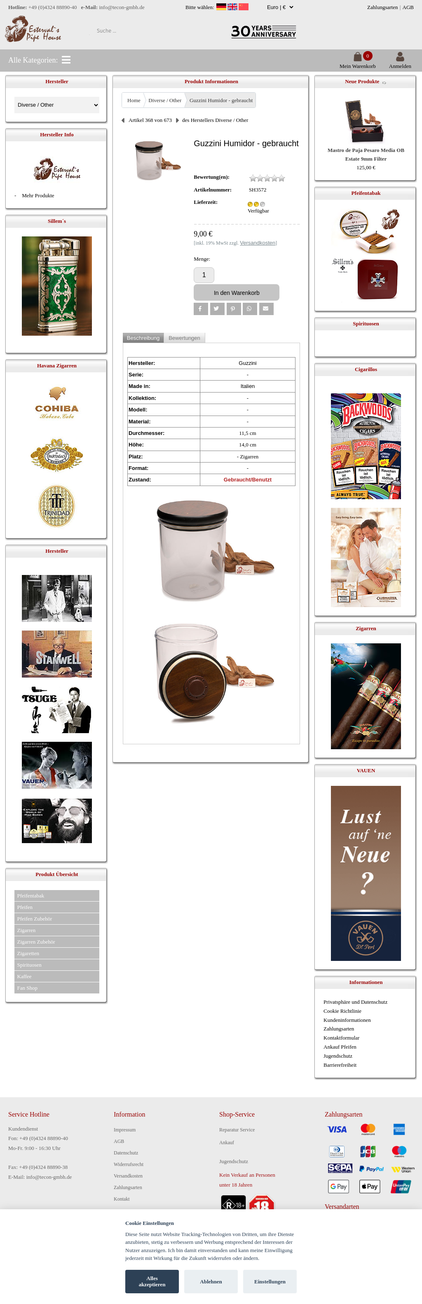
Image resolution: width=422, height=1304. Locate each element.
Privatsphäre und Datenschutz (355, 1002)
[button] (201, 309)
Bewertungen (184, 338)
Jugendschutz (338, 1056)
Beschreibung (143, 338)
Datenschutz (126, 1153)
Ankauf (226, 1142)
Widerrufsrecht (128, 1164)
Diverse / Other (164, 100)
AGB (408, 7)
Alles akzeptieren (152, 1281)
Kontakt (122, 1199)
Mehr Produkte (38, 195)
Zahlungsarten (382, 7)
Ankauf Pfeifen (340, 1047)
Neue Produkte (362, 81)
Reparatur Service (237, 1130)
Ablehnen (211, 1281)
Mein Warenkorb (358, 62)
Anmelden (400, 62)
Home (134, 100)
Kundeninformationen (347, 1020)
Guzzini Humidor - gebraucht (221, 100)
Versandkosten (128, 1176)
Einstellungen (270, 1281)
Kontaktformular (341, 1038)
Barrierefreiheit (340, 1065)
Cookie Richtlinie (342, 1011)
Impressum (125, 1130)
